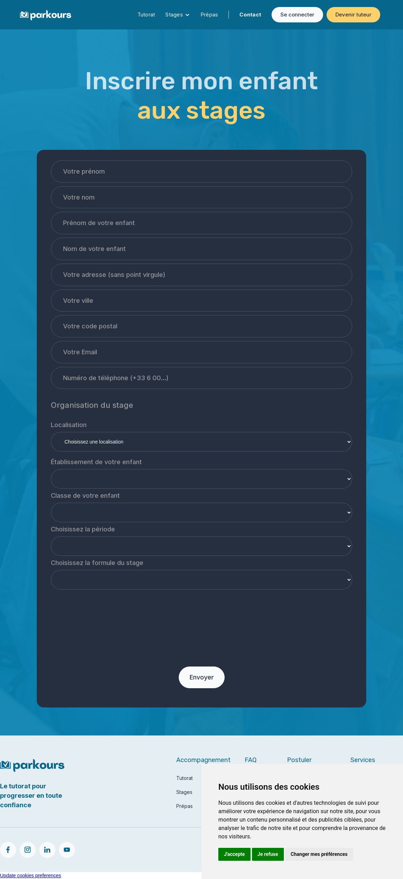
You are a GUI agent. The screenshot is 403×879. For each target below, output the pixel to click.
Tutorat (146, 14)
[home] (45, 14)
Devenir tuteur (353, 14)
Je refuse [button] (268, 854)
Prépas (209, 14)
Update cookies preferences (30, 875)
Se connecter (297, 14)
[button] (177, 14)
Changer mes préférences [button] (319, 854)
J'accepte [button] (234, 854)
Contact (250, 14)
